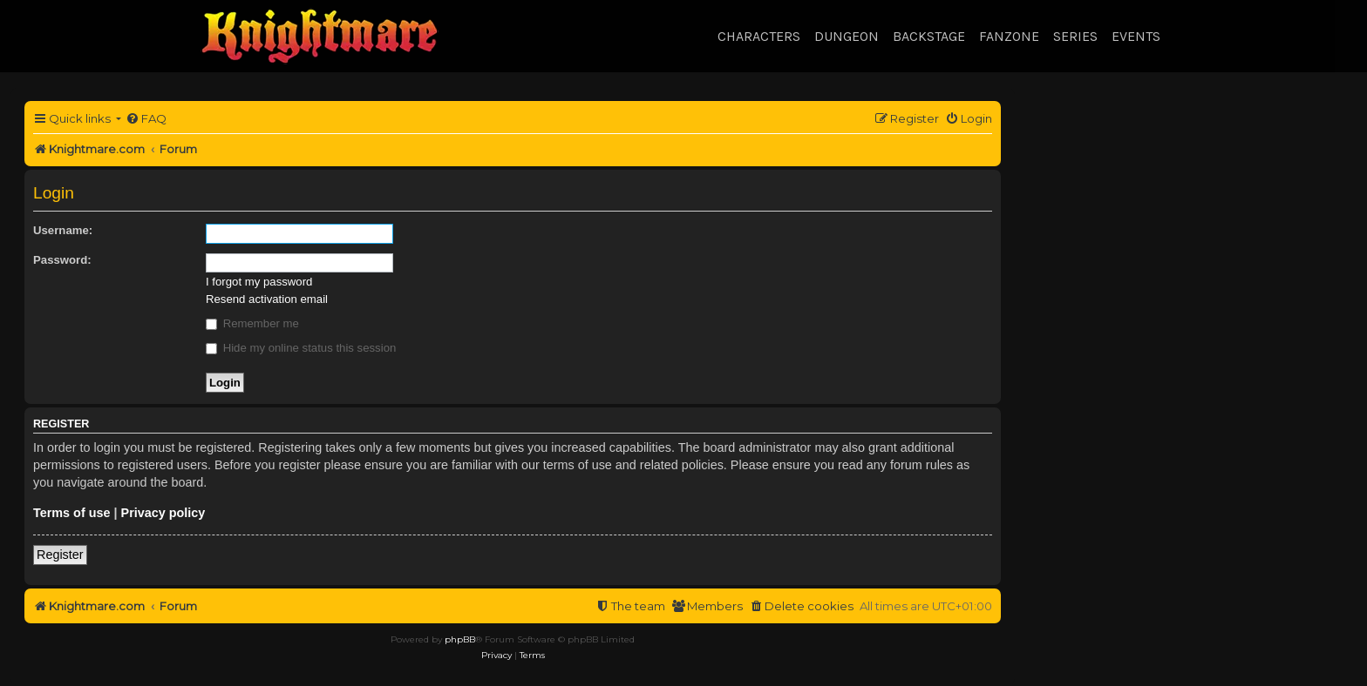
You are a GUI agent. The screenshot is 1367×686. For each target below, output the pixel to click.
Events (1136, 36)
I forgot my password (259, 281)
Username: (62, 230)
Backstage (929, 36)
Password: (62, 259)
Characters (759, 36)
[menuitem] (146, 118)
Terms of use (72, 513)
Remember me (252, 323)
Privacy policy (163, 513)
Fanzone (1009, 36)
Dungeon (846, 36)
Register (60, 555)
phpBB (460, 639)
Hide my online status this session (301, 347)
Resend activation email (267, 299)
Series (1075, 36)
